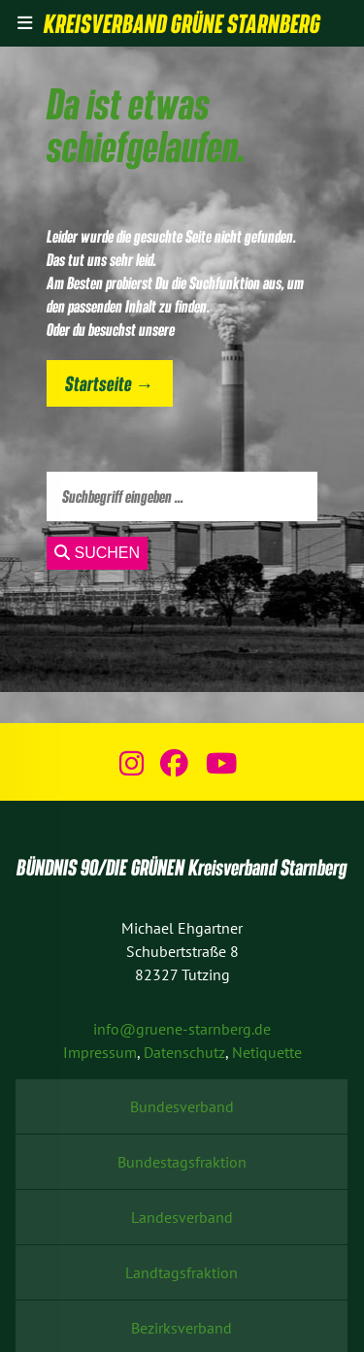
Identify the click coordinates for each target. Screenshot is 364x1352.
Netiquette (267, 1052)
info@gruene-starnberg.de (182, 1029)
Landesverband (182, 1217)
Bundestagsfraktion (182, 1161)
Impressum (100, 1052)
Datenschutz (184, 1052)
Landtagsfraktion (181, 1272)
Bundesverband (182, 1106)
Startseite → (109, 383)
